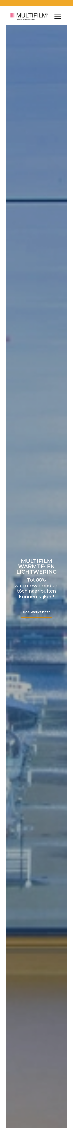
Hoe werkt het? (36, 612)
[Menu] (57, 16)
